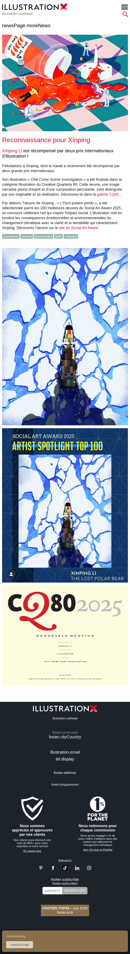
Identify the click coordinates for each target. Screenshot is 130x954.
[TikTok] (65, 870)
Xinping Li (12, 150)
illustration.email (65, 752)
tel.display (65, 759)
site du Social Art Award (78, 228)
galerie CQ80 (108, 194)
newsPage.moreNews (26, 25)
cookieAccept (19, 944)
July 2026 (65, 908)
